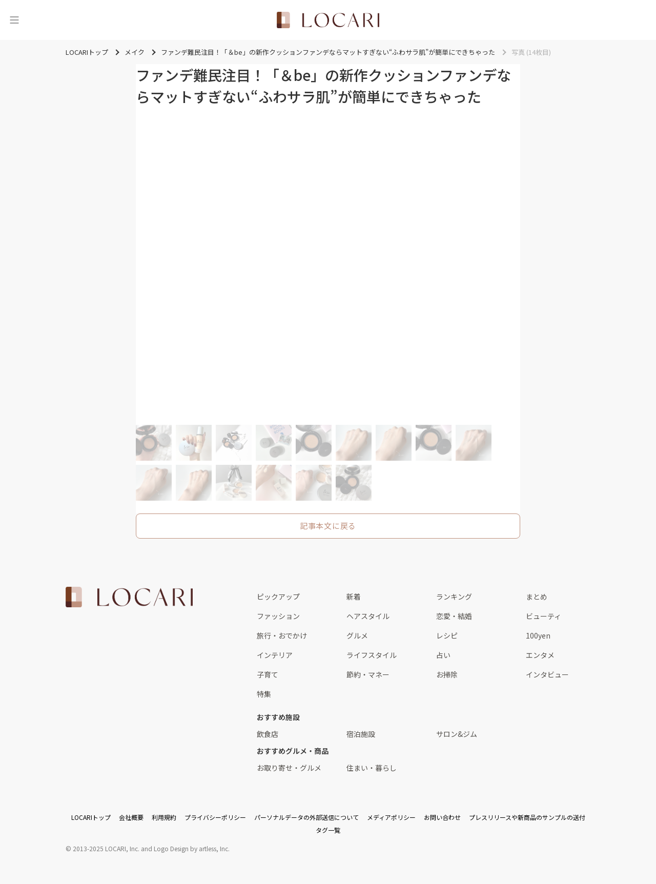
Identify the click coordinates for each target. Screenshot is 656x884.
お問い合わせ (442, 817)
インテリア (275, 655)
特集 (264, 694)
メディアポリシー (391, 817)
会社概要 (131, 817)
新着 (353, 596)
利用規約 (164, 817)
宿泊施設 (360, 733)
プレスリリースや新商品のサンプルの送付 (527, 817)
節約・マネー (367, 674)
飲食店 (267, 733)
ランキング (454, 596)
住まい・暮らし (371, 767)
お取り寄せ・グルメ (289, 767)
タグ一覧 (328, 830)
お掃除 (447, 674)
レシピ (447, 635)
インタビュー (547, 674)
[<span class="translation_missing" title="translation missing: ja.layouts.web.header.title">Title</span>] (328, 20)
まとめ (536, 596)
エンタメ (540, 655)
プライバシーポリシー (215, 817)
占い (443, 655)
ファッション (278, 616)
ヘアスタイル (367, 616)
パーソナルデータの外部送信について (306, 817)
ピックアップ (278, 596)
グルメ (357, 635)
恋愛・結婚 (454, 616)
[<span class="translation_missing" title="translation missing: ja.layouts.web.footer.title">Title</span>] (129, 597)
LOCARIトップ (91, 817)
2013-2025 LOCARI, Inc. (106, 848)
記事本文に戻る (328, 525)
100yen (538, 635)
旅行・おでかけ (282, 635)
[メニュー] (14, 20)
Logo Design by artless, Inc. (192, 848)
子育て (267, 674)
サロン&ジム (456, 733)
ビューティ (543, 616)
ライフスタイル (371, 655)
